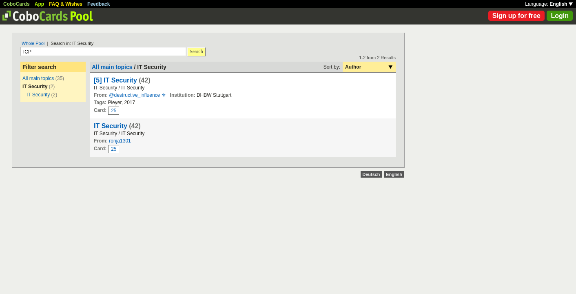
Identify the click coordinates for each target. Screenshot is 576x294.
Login (560, 15)
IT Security (38, 95)
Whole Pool (33, 43)
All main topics (38, 78)
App (39, 4)
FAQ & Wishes (65, 4)
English (561, 4)
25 (113, 111)
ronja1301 (120, 141)
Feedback (98, 4)
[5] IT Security (115, 80)
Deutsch (371, 174)
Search (196, 51)
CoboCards (16, 4)
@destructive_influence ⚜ (137, 95)
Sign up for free (516, 15)
